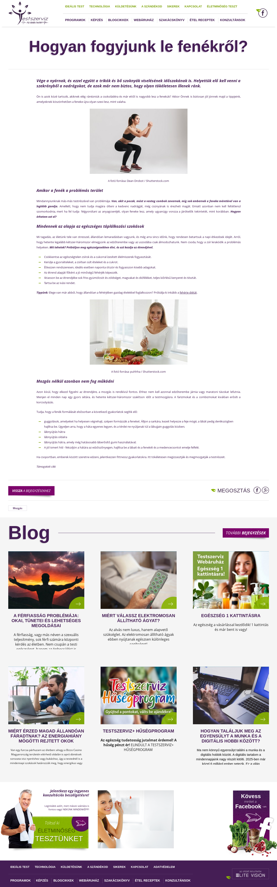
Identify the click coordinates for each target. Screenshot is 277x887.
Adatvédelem (164, 867)
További (246, 532)
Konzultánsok (232, 20)
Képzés (97, 20)
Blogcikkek (118, 20)
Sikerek (173, 6)
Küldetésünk (125, 6)
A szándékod (151, 6)
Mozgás (17, 508)
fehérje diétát (188, 292)
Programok (75, 20)
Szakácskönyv (171, 20)
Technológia (99, 6)
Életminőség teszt (222, 6)
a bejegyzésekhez (31, 490)
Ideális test (74, 6)
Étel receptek (202, 20)
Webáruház (144, 20)
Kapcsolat (193, 6)
